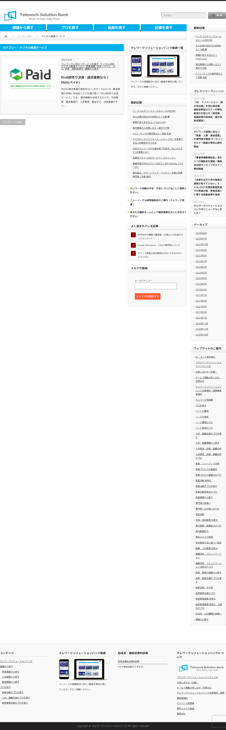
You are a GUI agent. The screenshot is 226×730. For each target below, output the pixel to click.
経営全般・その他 (204, 587)
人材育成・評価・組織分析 (208, 448)
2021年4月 (201, 300)
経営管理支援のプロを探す (15, 702)
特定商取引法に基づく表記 (208, 542)
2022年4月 (201, 278)
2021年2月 (201, 312)
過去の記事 (218, 91)
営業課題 (90, 66)
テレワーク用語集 (204, 399)
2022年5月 (201, 272)
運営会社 (181, 713)
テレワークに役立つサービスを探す (80, 64)
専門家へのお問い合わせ (207, 508)
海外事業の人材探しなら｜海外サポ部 (151, 127)
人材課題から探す (10, 676)
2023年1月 (201, 238)
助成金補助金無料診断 (129, 661)
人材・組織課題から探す (207, 442)
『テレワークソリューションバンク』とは (197, 677)
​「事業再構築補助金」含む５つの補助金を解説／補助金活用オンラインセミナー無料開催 (208, 163)
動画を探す (117, 27)
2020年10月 (202, 334)
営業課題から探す (204, 497)
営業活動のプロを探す (206, 486)
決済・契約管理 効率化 (207, 520)
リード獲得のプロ (204, 422)
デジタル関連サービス (73, 66)
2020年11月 (202, 329)
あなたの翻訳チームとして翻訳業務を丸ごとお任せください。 (158, 214)
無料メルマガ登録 (204, 537)
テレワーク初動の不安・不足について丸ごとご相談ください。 (158, 190)
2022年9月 (201, 250)
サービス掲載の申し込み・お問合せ (194, 687)
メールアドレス (143, 280)
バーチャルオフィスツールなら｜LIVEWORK (154, 111)
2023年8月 (201, 233)
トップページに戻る (12, 122)
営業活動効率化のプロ (206, 491)
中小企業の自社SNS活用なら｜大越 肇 (151, 116)
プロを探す (70, 27)
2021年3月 (201, 306)
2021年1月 (201, 317)
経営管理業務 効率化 (206, 598)
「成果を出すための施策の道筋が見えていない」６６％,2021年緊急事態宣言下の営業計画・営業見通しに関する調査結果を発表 (208, 187)
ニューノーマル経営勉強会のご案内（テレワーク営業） (157, 202)
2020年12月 (202, 323)
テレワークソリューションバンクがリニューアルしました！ (208, 209)
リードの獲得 (202, 411)
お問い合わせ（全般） (206, 371)
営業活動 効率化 (203, 480)
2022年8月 (201, 255)
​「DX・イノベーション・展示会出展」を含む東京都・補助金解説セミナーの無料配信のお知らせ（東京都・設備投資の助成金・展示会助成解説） (208, 111)
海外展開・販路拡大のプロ (208, 525)
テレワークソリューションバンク (16, 661)
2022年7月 (201, 261)
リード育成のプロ (204, 428)
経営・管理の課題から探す (208, 572)
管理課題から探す (10, 682)
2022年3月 (201, 284)
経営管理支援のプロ (205, 593)
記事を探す (164, 27)
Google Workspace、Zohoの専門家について (159, 245)
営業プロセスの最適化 (206, 469)
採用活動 (200, 514)
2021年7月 (201, 295)
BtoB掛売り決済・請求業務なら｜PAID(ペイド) (85, 80)
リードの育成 (202, 416)
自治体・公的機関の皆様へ (208, 613)
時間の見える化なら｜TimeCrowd (149, 122)
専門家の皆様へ (203, 503)
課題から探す (23, 27)
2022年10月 (202, 244)
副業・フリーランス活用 (207, 463)
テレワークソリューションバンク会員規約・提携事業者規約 (208, 390)
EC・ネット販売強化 (205, 357)
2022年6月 (201, 267)
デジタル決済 (107, 64)
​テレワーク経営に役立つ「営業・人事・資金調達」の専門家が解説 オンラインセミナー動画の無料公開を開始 (208, 139)
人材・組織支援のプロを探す (16, 697)
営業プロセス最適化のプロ (208, 475)
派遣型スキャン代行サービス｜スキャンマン (154, 157)
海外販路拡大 (202, 531)
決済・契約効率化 (74, 68)
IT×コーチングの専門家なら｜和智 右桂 (152, 133)
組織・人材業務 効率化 (207, 548)
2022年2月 (201, 289)
